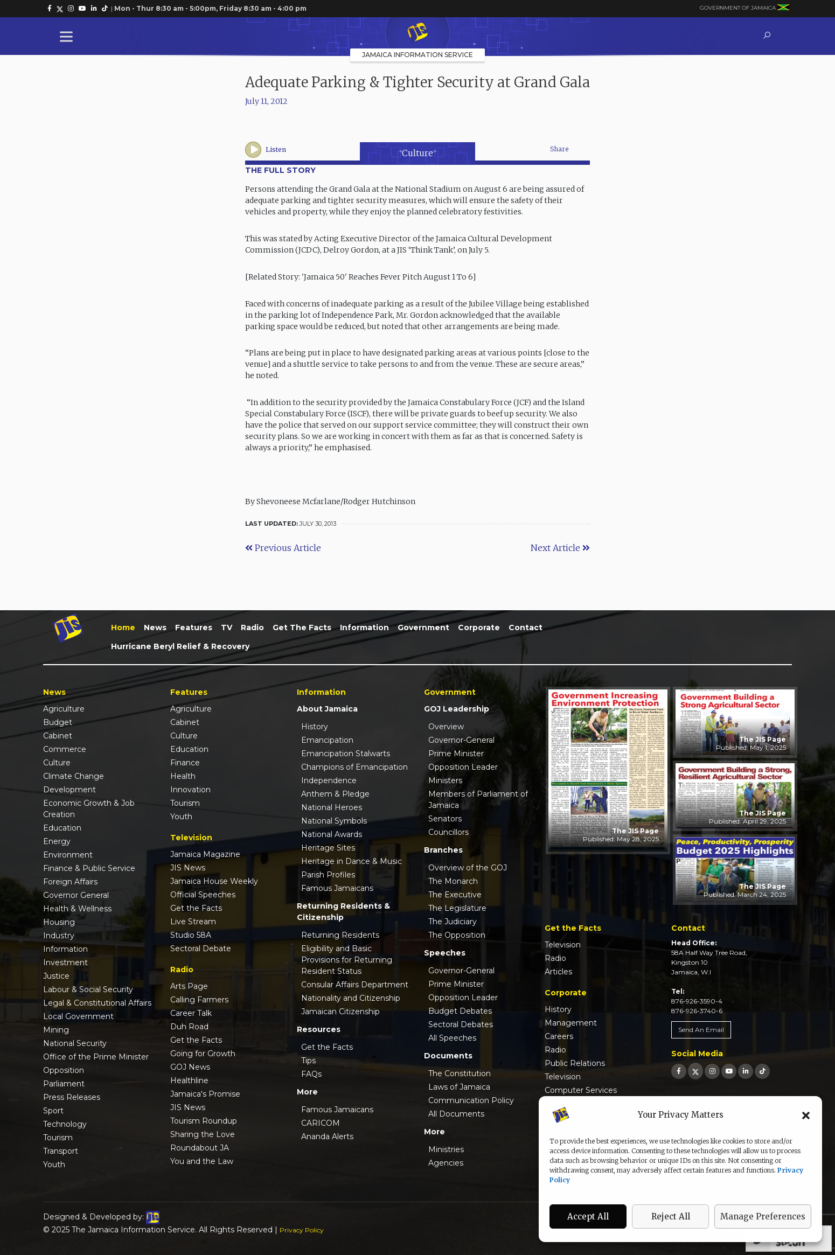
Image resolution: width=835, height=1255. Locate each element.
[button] (806, 1115)
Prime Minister (456, 753)
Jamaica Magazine (205, 854)
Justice (56, 976)
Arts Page (189, 986)
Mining (56, 1030)
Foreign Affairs (70, 882)
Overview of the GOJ (467, 868)
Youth (54, 1164)
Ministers (445, 780)
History (314, 726)
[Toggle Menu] (68, 36)
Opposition (63, 1070)
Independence (329, 780)
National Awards (331, 834)
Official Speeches (202, 895)
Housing (59, 922)
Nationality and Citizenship (350, 998)
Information (364, 627)
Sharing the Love (202, 1134)
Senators (445, 819)
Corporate (479, 627)
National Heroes (331, 807)
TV (226, 627)
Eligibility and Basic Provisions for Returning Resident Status (346, 960)
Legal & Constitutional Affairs (97, 1003)
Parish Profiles (328, 875)
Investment (65, 962)
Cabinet (57, 736)
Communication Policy (471, 1100)
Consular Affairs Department (354, 984)
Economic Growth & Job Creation (89, 808)
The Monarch (453, 881)
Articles (558, 972)
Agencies (445, 1163)
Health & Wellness (77, 909)
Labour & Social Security (88, 989)
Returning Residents (340, 935)
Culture (417, 153)
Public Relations (575, 1063)
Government (423, 627)
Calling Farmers (199, 1000)
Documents (448, 1056)
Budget (57, 722)
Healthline (189, 1080)
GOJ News (190, 1067)
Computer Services (581, 1090)
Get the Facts (302, 627)
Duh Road (189, 1026)
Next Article (560, 547)
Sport (53, 1110)
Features (193, 627)
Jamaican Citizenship (340, 1011)
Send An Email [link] (701, 1030)
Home (123, 627)
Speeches (444, 953)
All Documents (456, 1114)
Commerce (64, 749)
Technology (65, 1124)
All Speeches (452, 1038)
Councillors (448, 832)
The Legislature (457, 908)
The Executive (455, 895)
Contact (525, 627)
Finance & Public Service (89, 868)
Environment (68, 855)
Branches (443, 850)
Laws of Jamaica (459, 1087)
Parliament (64, 1084)
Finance (185, 763)
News (155, 627)
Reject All (670, 1216)
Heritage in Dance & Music (351, 861)
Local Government (78, 1016)
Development (69, 789)
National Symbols (334, 821)
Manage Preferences (762, 1216)
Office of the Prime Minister (96, 1057)
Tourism (58, 1137)
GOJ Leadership (456, 709)
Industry (58, 935)
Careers (559, 1036)
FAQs (311, 1074)
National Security (75, 1043)
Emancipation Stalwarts (345, 753)
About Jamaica (327, 709)
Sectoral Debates (460, 1024)
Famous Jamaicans (337, 888)
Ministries (446, 1149)
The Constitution (459, 1073)
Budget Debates (460, 1011)
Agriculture (64, 709)
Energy (57, 841)
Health (183, 776)
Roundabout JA (199, 1148)
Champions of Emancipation (354, 767)
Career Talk (191, 1013)
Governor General (76, 895)
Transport (60, 1151)
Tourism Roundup (203, 1121)
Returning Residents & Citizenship (343, 911)
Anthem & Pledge (335, 794)
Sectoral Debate (200, 948)
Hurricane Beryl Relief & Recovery (180, 646)
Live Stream (193, 921)
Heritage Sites (328, 848)
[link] (49, 9)
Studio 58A (190, 935)
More (307, 1092)
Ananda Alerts (327, 1136)
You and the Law (201, 1161)
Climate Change (73, 776)
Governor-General (461, 740)
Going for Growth (202, 1053)
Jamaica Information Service (417, 55)
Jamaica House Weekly (214, 881)
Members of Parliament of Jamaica (478, 799)
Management (571, 1023)
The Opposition (456, 935)
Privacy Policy (302, 1230)
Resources (318, 1029)
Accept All (588, 1216)
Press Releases (71, 1097)
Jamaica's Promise (205, 1094)
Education (62, 828)
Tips (308, 1060)
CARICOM (320, 1123)
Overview (446, 726)
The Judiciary (452, 921)
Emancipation (327, 740)
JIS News (187, 868)
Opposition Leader (463, 767)
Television (563, 945)
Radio (252, 627)
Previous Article (283, 547)
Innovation (190, 789)
